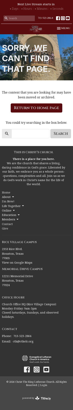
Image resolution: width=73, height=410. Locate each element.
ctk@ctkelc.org (23, 341)
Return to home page (36, 107)
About (8, 197)
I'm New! (8, 201)
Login (43, 385)
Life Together (13, 206)
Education (11, 215)
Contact (7, 224)
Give (5, 228)
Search (61, 133)
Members (10, 219)
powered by (36, 398)
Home (6, 192)
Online (8, 210)
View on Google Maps (17, 262)
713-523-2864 (45, 18)
